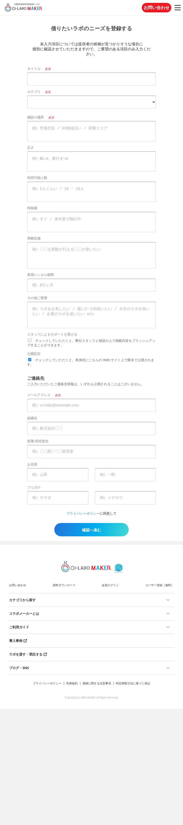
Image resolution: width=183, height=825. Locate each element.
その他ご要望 (37, 298)
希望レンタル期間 (40, 274)
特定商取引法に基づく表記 (133, 683)
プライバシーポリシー (83, 513)
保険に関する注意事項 (96, 683)
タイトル (34, 68)
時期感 (32, 208)
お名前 (32, 464)
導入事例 (15, 640)
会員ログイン (110, 585)
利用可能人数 (37, 177)
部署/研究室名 (38, 441)
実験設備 (34, 238)
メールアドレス (39, 395)
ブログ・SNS (19, 668)
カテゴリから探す (22, 600)
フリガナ (34, 487)
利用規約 (72, 683)
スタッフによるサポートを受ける (52, 334)
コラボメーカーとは (24, 613)
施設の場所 (35, 117)
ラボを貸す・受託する (25, 654)
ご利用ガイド (19, 627)
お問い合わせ (156, 7)
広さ (30, 147)
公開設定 (34, 353)
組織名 (32, 418)
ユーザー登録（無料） (159, 585)
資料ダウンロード (64, 585)
